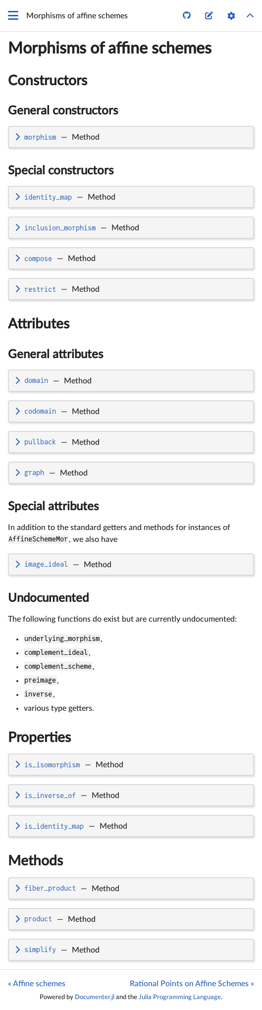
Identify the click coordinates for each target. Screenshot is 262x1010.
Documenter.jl (94, 997)
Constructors (47, 81)
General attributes (55, 355)
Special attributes (53, 507)
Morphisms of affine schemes (109, 48)
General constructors (63, 111)
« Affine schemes (36, 984)
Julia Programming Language (180, 997)
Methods (35, 861)
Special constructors (60, 171)
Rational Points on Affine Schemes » (192, 984)
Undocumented (48, 598)
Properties (39, 737)
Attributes (38, 324)
